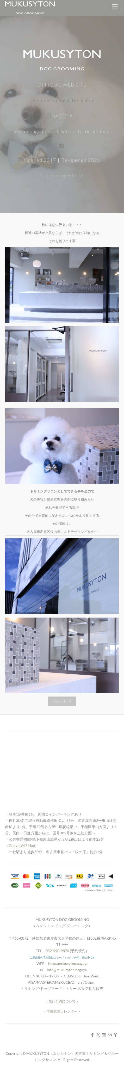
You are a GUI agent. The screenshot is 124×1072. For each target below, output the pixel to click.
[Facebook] (92, 1034)
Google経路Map (22, 845)
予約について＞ (67, 1001)
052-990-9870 (57, 950)
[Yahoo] (115, 1034)
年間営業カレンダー (62, 1011)
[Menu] (114, 8)
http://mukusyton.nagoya (68, 963)
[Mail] (110, 1034)
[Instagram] (61, 145)
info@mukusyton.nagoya (67, 970)
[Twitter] (98, 1034)
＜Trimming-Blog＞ (62, 175)
